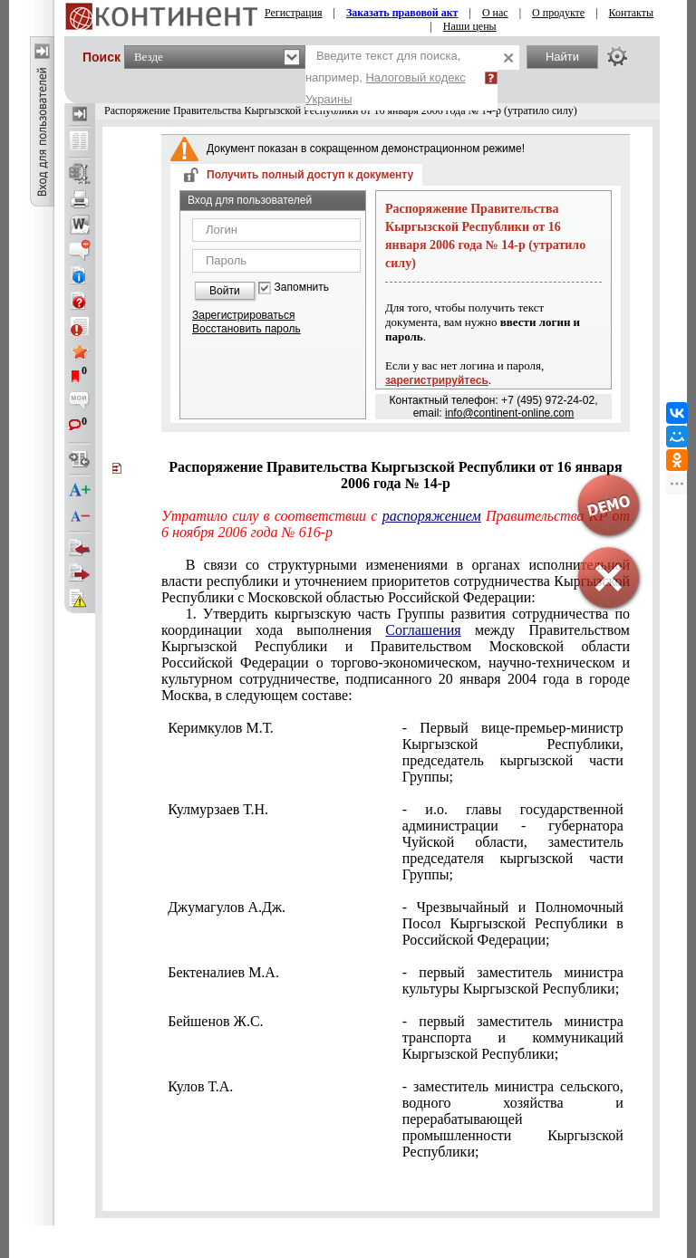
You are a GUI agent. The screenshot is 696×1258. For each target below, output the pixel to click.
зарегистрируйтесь (436, 380)
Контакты (631, 12)
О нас (495, 12)
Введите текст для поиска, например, (385, 77)
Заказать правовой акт (402, 12)
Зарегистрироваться (243, 315)
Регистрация (294, 12)
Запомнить (302, 287)
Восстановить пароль (246, 328)
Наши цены (470, 26)
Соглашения (422, 630)
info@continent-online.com (509, 413)
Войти (224, 290)
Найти (562, 56)
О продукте (558, 12)
